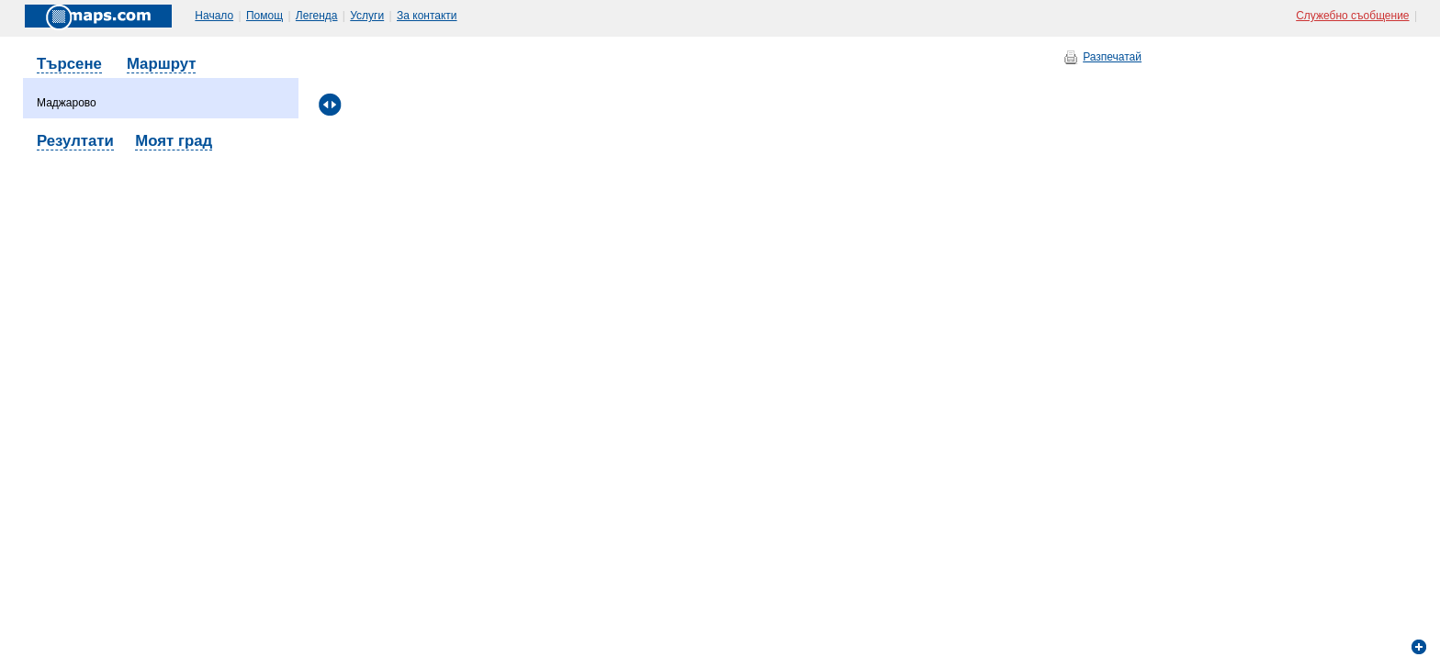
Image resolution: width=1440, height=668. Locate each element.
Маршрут (162, 63)
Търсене (69, 63)
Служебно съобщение (1352, 15)
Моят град (173, 141)
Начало (214, 15)
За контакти (427, 15)
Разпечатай (1112, 56)
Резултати (75, 141)
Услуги (367, 15)
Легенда (317, 15)
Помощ (264, 15)
